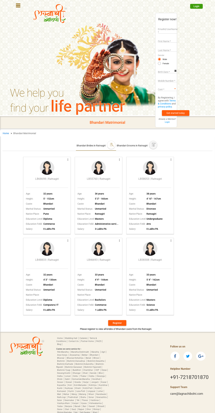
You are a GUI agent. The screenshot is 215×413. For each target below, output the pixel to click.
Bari (85, 406)
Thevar (85, 400)
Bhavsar (61, 358)
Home (6, 133)
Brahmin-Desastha (96, 361)
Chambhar (88, 370)
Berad (89, 358)
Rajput (81, 409)
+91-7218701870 (189, 377)
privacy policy (165, 106)
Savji (74, 409)
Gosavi (60, 382)
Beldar (85, 355)
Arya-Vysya (62, 355)
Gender (161, 55)
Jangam (95, 382)
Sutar (59, 400)
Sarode (93, 373)
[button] (175, 113)
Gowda (77, 382)
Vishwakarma (95, 403)
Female (166, 63)
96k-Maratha (63, 352)
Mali (59, 394)
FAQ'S (98, 341)
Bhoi (101, 373)
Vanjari (75, 403)
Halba (60, 376)
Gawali (92, 406)
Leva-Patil (81, 391)
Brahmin (61, 361)
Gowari (69, 382)
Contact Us (74, 341)
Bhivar (96, 358)
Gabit (67, 379)
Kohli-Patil (88, 388)
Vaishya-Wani (63, 403)
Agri (103, 352)
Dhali (85, 373)
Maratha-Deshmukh (80, 352)
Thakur (83, 376)
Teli (78, 400)
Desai (104, 370)
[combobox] (167, 88)
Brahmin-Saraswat (73, 367)
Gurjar (86, 382)
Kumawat (62, 391)
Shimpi (96, 409)
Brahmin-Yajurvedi (92, 367)
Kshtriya (93, 385)
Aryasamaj (75, 355)
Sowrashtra (101, 397)
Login (196, 6)
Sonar (91, 397)
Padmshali (73, 397)
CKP (97, 370)
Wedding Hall (71, 338)
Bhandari (94, 355)
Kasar (103, 382)
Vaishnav (94, 400)
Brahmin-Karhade (65, 364)
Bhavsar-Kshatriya (75, 358)
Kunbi (60, 388)
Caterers (83, 338)
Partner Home (87, 341)
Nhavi (91, 394)
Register (117, 323)
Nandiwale (101, 394)
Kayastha (61, 385)
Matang (83, 394)
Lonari (68, 376)
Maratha (95, 352)
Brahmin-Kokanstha (84, 364)
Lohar (100, 391)
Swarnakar (69, 400)
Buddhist (77, 370)
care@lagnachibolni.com (186, 393)
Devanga (101, 376)
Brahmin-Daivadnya (76, 361)
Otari (67, 409)
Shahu (83, 397)
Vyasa (84, 403)
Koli (70, 385)
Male (165, 59)
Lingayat (92, 391)
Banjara (69, 406)
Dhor (89, 409)
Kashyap (69, 388)
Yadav (60, 406)
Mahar (66, 394)
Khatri (78, 388)
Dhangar (77, 373)
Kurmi (71, 391)
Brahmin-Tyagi (64, 370)
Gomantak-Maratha (81, 379)
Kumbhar (103, 385)
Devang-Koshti (64, 373)
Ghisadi (100, 406)
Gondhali (96, 379)
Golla (75, 376)
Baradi (78, 406)
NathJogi (61, 397)
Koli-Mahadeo (80, 385)
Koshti (98, 388)
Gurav (60, 409)
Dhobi (60, 379)
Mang (74, 394)
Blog (59, 344)
